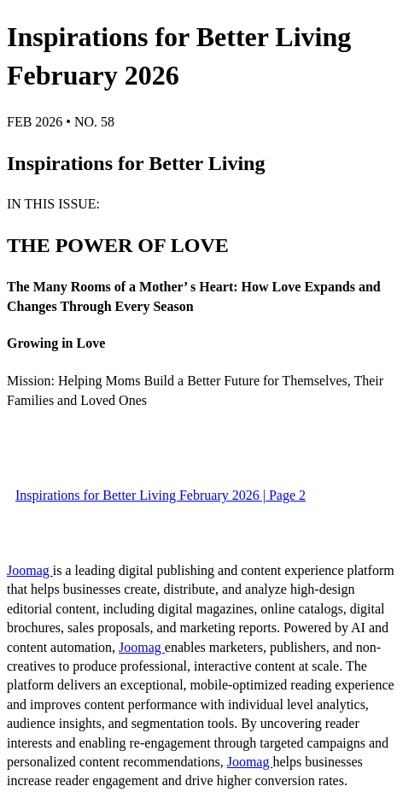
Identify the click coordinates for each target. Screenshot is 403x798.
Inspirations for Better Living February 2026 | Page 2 (160, 495)
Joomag (30, 570)
